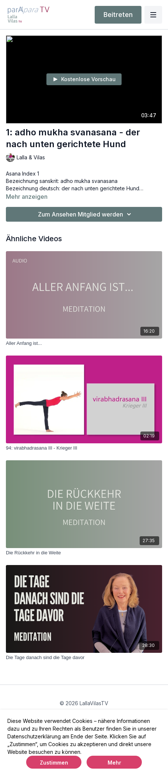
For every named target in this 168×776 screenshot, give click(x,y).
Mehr (114, 762)
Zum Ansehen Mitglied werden (85, 214)
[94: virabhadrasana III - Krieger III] (84, 448)
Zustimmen (54, 762)
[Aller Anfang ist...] (84, 343)
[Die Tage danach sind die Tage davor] (84, 657)
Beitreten (118, 14)
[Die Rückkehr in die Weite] (84, 553)
